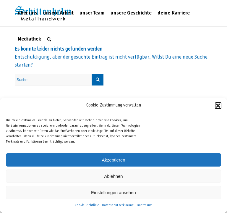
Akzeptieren (113, 159)
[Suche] (49, 39)
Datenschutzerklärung (118, 205)
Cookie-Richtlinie (87, 205)
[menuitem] (27, 13)
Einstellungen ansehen (113, 192)
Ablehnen (113, 176)
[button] (218, 106)
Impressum (145, 205)
